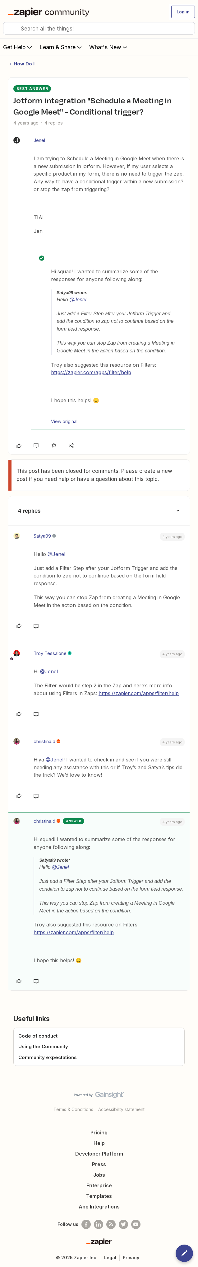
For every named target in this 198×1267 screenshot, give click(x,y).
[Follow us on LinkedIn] (98, 1224)
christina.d (44, 741)
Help (99, 1143)
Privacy (131, 1257)
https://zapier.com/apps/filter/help (91, 372)
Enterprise (99, 1185)
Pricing (99, 1132)
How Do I (24, 64)
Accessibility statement (121, 1109)
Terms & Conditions (73, 1109)
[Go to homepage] (50, 12)
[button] (183, 12)
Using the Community (43, 1046)
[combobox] (99, 28)
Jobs (99, 1175)
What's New (109, 47)
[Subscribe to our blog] (111, 1224)
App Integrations (99, 1206)
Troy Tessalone (50, 653)
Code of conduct (38, 1036)
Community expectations (47, 1057)
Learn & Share (61, 47)
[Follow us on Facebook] (86, 1224)
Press (99, 1164)
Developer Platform (99, 1154)
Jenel (39, 140)
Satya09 (42, 536)
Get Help (18, 47)
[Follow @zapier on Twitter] (123, 1224)
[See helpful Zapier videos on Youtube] (135, 1224)
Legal (110, 1257)
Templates (99, 1196)
